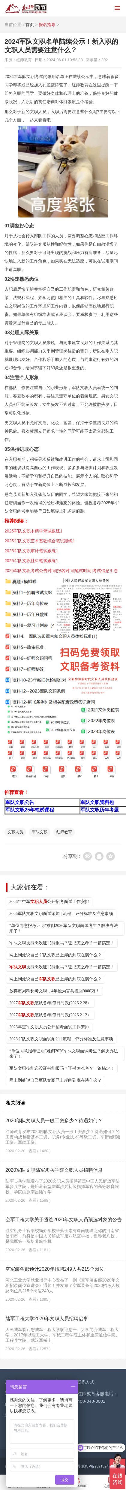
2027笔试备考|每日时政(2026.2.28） (50, 1003)
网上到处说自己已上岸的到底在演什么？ (55, 979)
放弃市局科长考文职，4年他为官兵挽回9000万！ (54, 991)
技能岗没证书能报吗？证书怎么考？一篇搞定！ (61, 967)
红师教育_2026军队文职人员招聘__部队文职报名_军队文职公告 (25, 8)
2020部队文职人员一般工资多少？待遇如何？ (54, 1120)
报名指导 (47, 24)
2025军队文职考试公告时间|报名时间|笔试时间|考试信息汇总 (61, 570)
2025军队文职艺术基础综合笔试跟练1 (39, 540)
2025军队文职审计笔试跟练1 (31, 550)
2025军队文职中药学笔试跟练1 (33, 531)
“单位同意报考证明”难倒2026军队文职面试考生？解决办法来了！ (63, 928)
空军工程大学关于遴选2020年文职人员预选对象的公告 (63, 1219)
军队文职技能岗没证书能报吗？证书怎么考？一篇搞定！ (61, 943)
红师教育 (64, 832)
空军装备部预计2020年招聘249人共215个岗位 (54, 1269)
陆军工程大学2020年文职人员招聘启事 (46, 1318)
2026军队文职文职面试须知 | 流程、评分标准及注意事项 (61, 913)
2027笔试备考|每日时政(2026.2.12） (50, 1015)
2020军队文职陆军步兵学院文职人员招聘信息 (54, 1170)
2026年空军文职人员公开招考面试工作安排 (49, 1027)
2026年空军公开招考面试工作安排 (49, 901)
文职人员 (15, 832)
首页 (30, 24)
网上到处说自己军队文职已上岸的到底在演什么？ (55, 955)
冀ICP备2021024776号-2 (101, 1466)
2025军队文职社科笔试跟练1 (31, 560)
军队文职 (39, 832)
